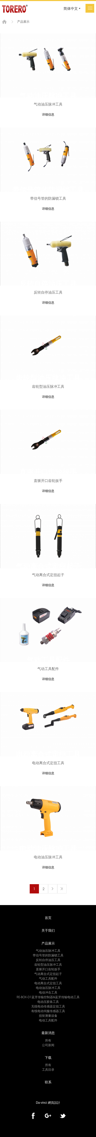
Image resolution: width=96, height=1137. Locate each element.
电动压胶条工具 (48, 1002)
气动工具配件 (48, 978)
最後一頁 (62, 888)
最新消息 (48, 1033)
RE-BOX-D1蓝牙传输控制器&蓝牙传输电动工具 (48, 997)
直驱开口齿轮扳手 (48, 969)
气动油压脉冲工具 (48, 951)
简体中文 (70, 8)
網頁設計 (54, 1102)
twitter (63, 1116)
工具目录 (48, 1069)
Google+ (48, 1116)
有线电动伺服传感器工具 (48, 1011)
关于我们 (48, 930)
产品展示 (48, 943)
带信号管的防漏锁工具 (48, 955)
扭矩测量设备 (48, 1016)
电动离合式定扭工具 (48, 983)
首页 (4, 22)
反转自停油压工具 (48, 960)
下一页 (52, 888)
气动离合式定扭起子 (48, 974)
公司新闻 (48, 1045)
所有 (48, 1040)
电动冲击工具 (48, 992)
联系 (48, 1082)
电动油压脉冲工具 (48, 988)
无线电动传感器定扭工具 (48, 1006)
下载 (48, 1057)
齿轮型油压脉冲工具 (48, 964)
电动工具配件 (48, 1020)
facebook (33, 1116)
